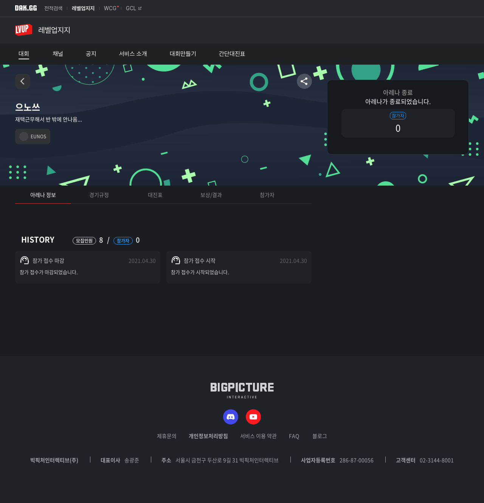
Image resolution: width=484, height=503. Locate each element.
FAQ (294, 436)
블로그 (319, 436)
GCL (133, 8)
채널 (58, 54)
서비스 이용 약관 (258, 436)
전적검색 (53, 8)
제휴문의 (167, 436)
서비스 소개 (133, 54)
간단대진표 (232, 54)
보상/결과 (211, 194)
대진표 (155, 194)
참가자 (267, 194)
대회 (24, 54)
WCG (110, 8)
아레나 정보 (43, 194)
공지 (91, 54)
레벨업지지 (83, 8)
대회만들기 (183, 54)
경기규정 (99, 194)
